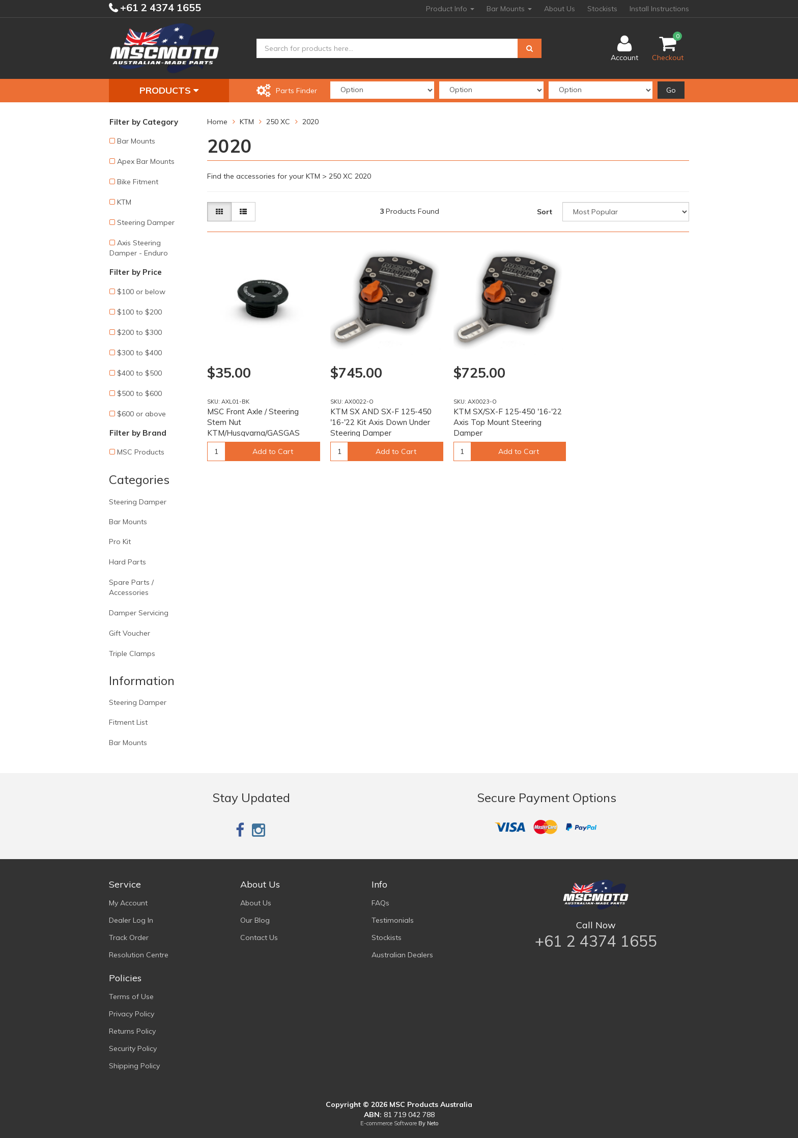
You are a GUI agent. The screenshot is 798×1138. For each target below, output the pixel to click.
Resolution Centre (138, 954)
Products (168, 90)
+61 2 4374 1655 (159, 7)
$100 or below (141, 291)
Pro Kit (120, 541)
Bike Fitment (137, 181)
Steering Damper (146, 222)
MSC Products (140, 452)
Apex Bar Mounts (146, 161)
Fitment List (128, 722)
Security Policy (133, 1048)
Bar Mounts (509, 8)
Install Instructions (659, 8)
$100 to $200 (139, 312)
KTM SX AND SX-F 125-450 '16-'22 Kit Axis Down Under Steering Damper (381, 422)
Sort (544, 211)
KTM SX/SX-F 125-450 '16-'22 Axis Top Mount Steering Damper (507, 422)
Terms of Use (131, 996)
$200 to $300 (139, 332)
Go (671, 90)
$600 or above (141, 413)
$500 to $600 (139, 393)
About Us (559, 8)
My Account (128, 902)
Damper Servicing (138, 612)
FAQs (380, 902)
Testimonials (393, 920)
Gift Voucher (129, 633)
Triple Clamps (132, 653)
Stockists (602, 8)
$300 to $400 (139, 352)
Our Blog (255, 920)
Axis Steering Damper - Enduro (138, 248)
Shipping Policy (134, 1065)
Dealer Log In (131, 920)
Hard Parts (127, 561)
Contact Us (259, 937)
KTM (124, 202)
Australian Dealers (402, 954)
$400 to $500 (139, 373)
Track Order (129, 937)
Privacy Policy (131, 1013)
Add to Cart (272, 451)
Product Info (450, 8)
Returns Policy (132, 1031)
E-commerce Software (388, 1123)
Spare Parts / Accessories (131, 587)
